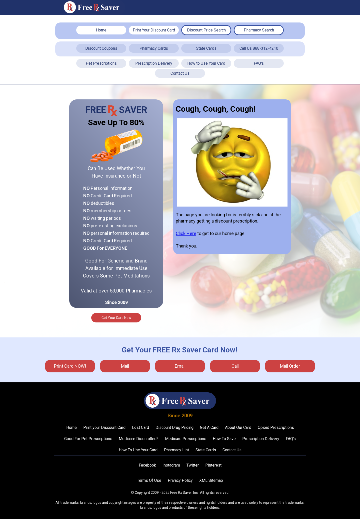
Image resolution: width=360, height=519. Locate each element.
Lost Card (140, 427)
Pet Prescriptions (101, 63)
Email (180, 366)
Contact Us (180, 73)
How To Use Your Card (138, 450)
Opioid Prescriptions (276, 427)
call (235, 366)
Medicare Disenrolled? (138, 438)
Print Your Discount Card (154, 30)
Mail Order (290, 366)
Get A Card (209, 427)
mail (125, 366)
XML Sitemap (211, 480)
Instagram (171, 465)
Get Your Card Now (116, 318)
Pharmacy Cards (154, 48)
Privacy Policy (180, 480)
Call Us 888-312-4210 (259, 48)
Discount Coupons (101, 48)
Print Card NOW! (70, 366)
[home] (93, 7)
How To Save (224, 438)
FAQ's (259, 63)
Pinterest (213, 465)
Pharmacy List (176, 450)
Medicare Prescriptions (185, 438)
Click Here (186, 233)
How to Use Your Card (206, 63)
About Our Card (238, 427)
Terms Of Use (149, 480)
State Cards (206, 48)
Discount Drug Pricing (175, 427)
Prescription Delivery (153, 63)
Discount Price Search (206, 30)
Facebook (147, 465)
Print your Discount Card (104, 427)
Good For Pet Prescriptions (88, 438)
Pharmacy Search (259, 30)
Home (101, 30)
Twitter (192, 465)
